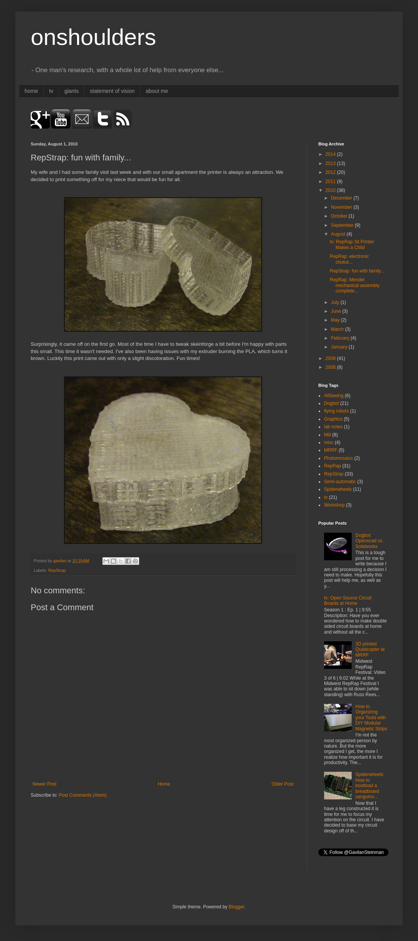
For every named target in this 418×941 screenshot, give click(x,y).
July (336, 302)
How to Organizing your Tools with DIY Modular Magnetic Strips (371, 717)
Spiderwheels (338, 489)
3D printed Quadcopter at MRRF (370, 649)
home (31, 91)
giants (71, 91)
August (339, 234)
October (340, 216)
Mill (327, 434)
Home (164, 784)
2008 (331, 367)
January (340, 347)
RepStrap (57, 570)
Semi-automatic (340, 481)
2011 (331, 181)
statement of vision (112, 91)
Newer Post (44, 784)
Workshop (334, 505)
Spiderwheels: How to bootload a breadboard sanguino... (369, 785)
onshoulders (93, 37)
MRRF (330, 450)
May (336, 320)
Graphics (333, 419)
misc (329, 442)
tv (51, 91)
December (342, 198)
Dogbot (331, 403)
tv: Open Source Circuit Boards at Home (348, 600)
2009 (331, 358)
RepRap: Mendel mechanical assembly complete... (355, 285)
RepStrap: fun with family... (357, 271)
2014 (331, 154)
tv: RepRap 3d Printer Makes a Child (352, 244)
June (336, 311)
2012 (331, 172)
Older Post (282, 784)
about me (157, 91)
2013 (331, 163)
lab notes (333, 426)
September (343, 225)
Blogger (236, 907)
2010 (331, 190)
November (342, 207)
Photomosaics (338, 458)
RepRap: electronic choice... (349, 259)
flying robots (336, 411)
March (338, 329)
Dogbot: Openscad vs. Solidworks (369, 541)
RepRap (332, 466)
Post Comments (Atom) (83, 795)
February (341, 338)
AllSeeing (334, 395)
